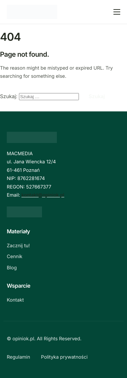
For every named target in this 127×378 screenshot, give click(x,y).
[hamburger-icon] (116, 12)
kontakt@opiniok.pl (42, 195)
